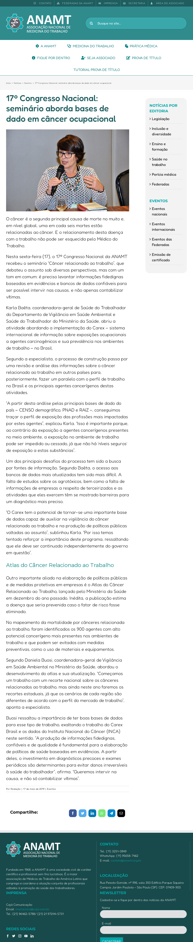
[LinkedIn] (32, 936)
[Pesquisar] (91, 23)
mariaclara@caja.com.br (32, 909)
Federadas (160, 184)
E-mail (107, 923)
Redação (16, 788)
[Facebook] (7, 936)
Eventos (51, 788)
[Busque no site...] (136, 23)
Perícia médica (164, 174)
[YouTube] (25, 936)
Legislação (160, 118)
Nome (106, 908)
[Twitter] (13, 936)
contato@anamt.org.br (126, 860)
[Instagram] (19, 936)
